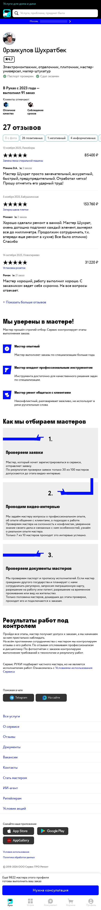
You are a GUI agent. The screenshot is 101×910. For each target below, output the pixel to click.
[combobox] (55, 13)
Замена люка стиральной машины (23, 161)
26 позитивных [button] (32, 138)
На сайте (51, 697)
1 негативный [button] (57, 138)
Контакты (10, 767)
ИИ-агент (10, 788)
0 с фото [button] (11, 138)
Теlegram (18, 697)
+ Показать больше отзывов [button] (24, 302)
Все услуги (11, 716)
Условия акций (14, 808)
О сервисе (11, 726)
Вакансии (10, 757)
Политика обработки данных (19, 857)
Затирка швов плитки (15, 210)
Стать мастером (15, 777)
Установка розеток (14, 268)
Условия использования (16, 852)
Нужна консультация (51, 890)
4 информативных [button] (83, 138)
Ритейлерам (12, 798)
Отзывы (9, 736)
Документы (12, 747)
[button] (50, 21)
